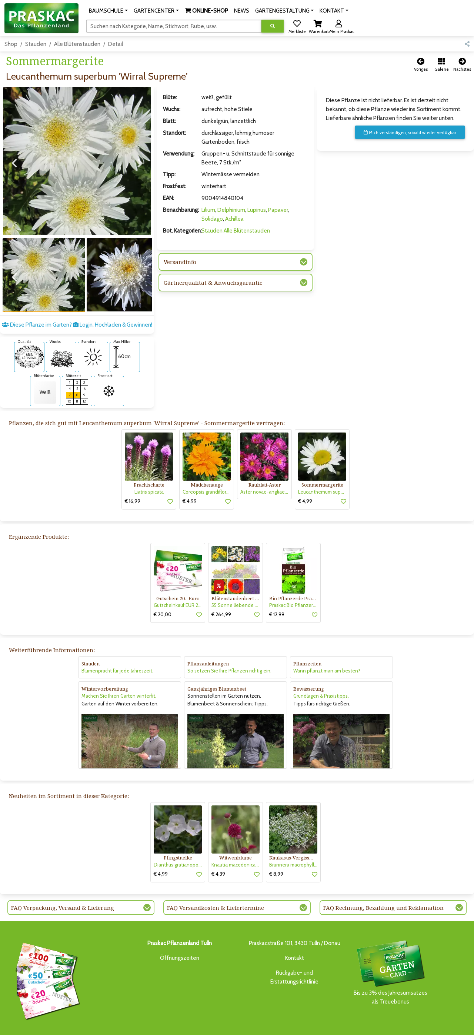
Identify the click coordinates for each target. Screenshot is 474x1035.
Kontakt (294, 932)
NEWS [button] (241, 10)
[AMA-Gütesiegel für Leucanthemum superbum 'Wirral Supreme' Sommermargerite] (29, 330)
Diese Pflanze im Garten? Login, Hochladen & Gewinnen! (77, 299)
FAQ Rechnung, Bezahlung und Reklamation (383, 881)
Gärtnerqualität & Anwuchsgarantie (213, 282)
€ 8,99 (276, 848)
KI (350, 1025)
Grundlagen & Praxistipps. (321, 670)
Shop (10, 44)
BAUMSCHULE (97, 1025)
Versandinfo (180, 262)
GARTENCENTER (133, 1025)
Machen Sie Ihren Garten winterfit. (118, 670)
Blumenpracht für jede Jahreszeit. (117, 645)
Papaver (278, 210)
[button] (108, 10)
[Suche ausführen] (272, 26)
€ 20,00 (162, 588)
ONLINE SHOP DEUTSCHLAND (290, 1025)
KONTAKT (334, 1025)
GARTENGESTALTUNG (233, 1025)
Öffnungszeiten (179, 932)
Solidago (212, 219)
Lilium (208, 210)
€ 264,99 (221, 588)
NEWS (200, 1025)
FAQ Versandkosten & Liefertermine (215, 881)
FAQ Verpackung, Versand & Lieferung (62, 881)
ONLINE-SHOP (172, 1025)
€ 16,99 (132, 475)
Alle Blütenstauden (77, 44)
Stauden (35, 44)
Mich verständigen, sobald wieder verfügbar (410, 132)
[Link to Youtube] (462, 1026)
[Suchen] (174, 26)
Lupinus (256, 210)
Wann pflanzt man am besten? (326, 645)
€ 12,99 (276, 588)
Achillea (234, 219)
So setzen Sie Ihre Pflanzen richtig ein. (229, 645)
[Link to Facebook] (448, 1026)
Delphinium (231, 210)
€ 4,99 (190, 475)
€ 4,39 (218, 848)
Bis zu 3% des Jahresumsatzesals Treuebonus (390, 946)
